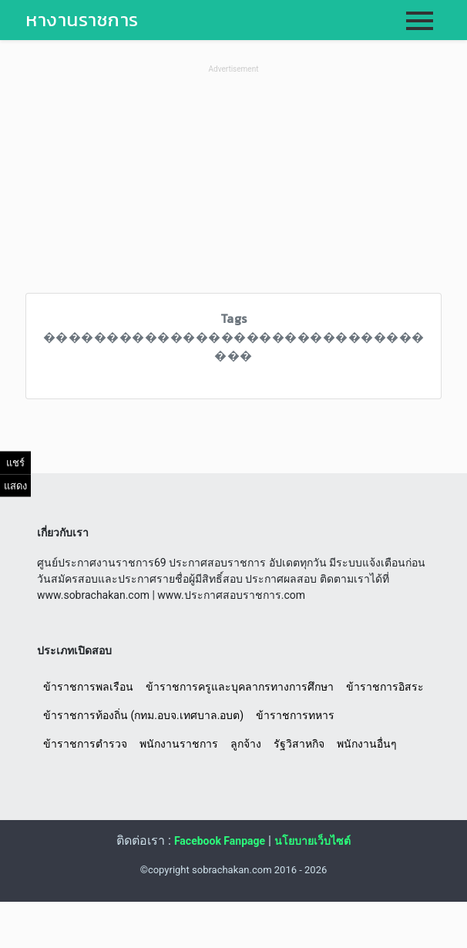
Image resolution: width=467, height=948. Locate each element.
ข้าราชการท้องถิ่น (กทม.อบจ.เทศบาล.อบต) (143, 715)
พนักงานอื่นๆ (367, 744)
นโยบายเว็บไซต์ (312, 841)
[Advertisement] (233, 185)
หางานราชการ (82, 19)
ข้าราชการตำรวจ (85, 744)
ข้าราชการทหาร (295, 715)
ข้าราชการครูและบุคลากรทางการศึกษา (240, 687)
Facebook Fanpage (219, 841)
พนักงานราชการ (178, 744)
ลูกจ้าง (245, 744)
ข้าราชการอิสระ (385, 687)
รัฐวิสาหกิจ (299, 744)
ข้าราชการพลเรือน (88, 687)
